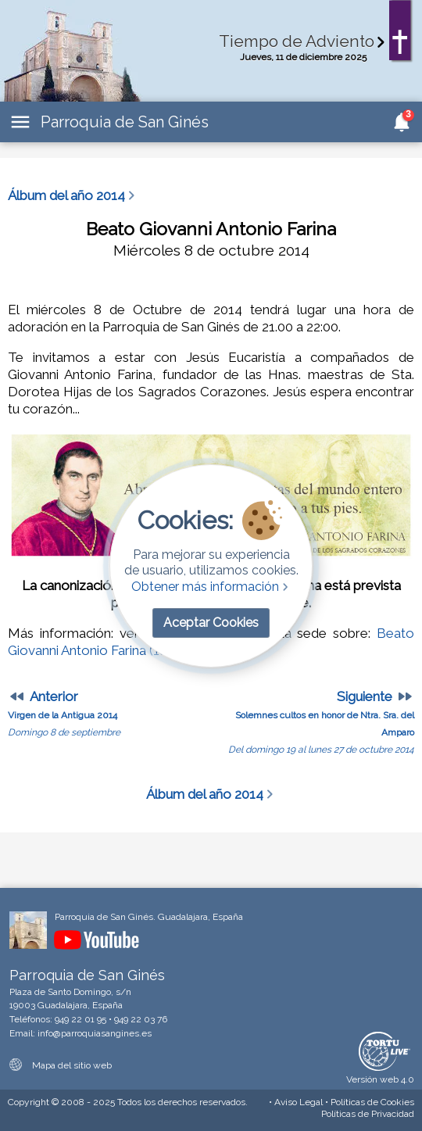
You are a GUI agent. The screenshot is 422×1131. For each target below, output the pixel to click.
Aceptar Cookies (211, 622)
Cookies (372, 1102)
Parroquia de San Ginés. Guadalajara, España (149, 916)
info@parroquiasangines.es (95, 1033)
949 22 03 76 (140, 1019)
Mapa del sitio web (60, 1065)
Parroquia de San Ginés (125, 122)
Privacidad (367, 1113)
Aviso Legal (298, 1102)
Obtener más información (211, 586)
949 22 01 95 (80, 1019)
